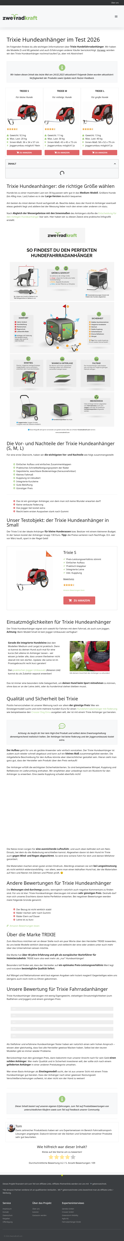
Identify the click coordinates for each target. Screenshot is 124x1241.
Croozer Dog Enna (41, 712)
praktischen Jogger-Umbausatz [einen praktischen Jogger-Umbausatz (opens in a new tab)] (29, 670)
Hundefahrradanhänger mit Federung (97, 708)
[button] (116, 16)
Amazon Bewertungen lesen (74, 590)
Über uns (115, 2)
